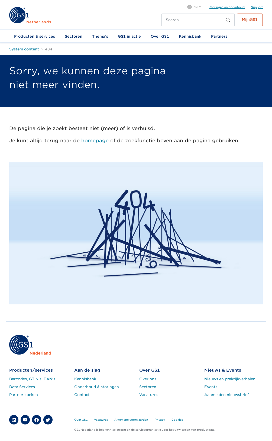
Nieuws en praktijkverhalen (229, 379)
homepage (95, 140)
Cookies (177, 419)
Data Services (22, 387)
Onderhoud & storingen (96, 387)
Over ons (147, 379)
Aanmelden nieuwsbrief (226, 394)
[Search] (192, 20)
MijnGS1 (250, 19)
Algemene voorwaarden (131, 419)
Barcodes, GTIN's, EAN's (32, 379)
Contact (82, 394)
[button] (194, 6)
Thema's (100, 36)
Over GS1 (160, 36)
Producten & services (34, 36)
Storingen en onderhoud (227, 7)
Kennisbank (190, 36)
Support (257, 7)
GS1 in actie (129, 36)
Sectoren (73, 36)
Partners (219, 36)
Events (210, 387)
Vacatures (148, 394)
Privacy (160, 419)
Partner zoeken (23, 394)
